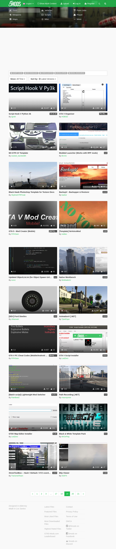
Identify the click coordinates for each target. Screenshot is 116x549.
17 (56, 494)
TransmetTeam (17, 476)
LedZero (65, 358)
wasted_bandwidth (18, 156)
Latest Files (49, 507)
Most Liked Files (51, 516)
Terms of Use (71, 516)
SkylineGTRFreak (18, 195)
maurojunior (66, 397)
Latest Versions (43, 79)
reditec (64, 234)
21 (78, 494)
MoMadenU (66, 280)
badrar (64, 195)
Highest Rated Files (52, 529)
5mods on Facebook (71, 534)
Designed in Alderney (18, 506)
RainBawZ (15, 397)
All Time (17, 79)
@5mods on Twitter (72, 527)
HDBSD (65, 117)
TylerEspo (66, 319)
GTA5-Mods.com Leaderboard (51, 535)
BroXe (64, 156)
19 (67, 494)
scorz (13, 280)
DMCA (69, 521)
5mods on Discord (71, 542)
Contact (69, 507)
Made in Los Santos (17, 509)
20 (73, 494)
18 (62, 494)
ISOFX (64, 476)
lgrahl (13, 117)
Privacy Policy (72, 512)
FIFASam (15, 234)
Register (89, 3)
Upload (65, 3)
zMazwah (15, 319)
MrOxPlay (65, 437)
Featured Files (50, 512)
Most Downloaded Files (52, 522)
